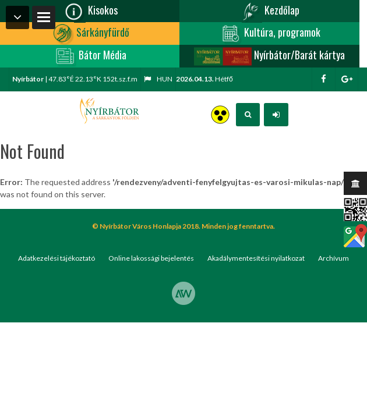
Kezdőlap (269, 11)
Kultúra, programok (269, 33)
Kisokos (90, 11)
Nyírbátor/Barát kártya (269, 56)
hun (158, 78)
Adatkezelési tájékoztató (56, 258)
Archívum (333, 258)
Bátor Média (89, 56)
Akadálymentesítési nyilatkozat (256, 258)
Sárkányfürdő (90, 33)
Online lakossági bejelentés (151, 258)
